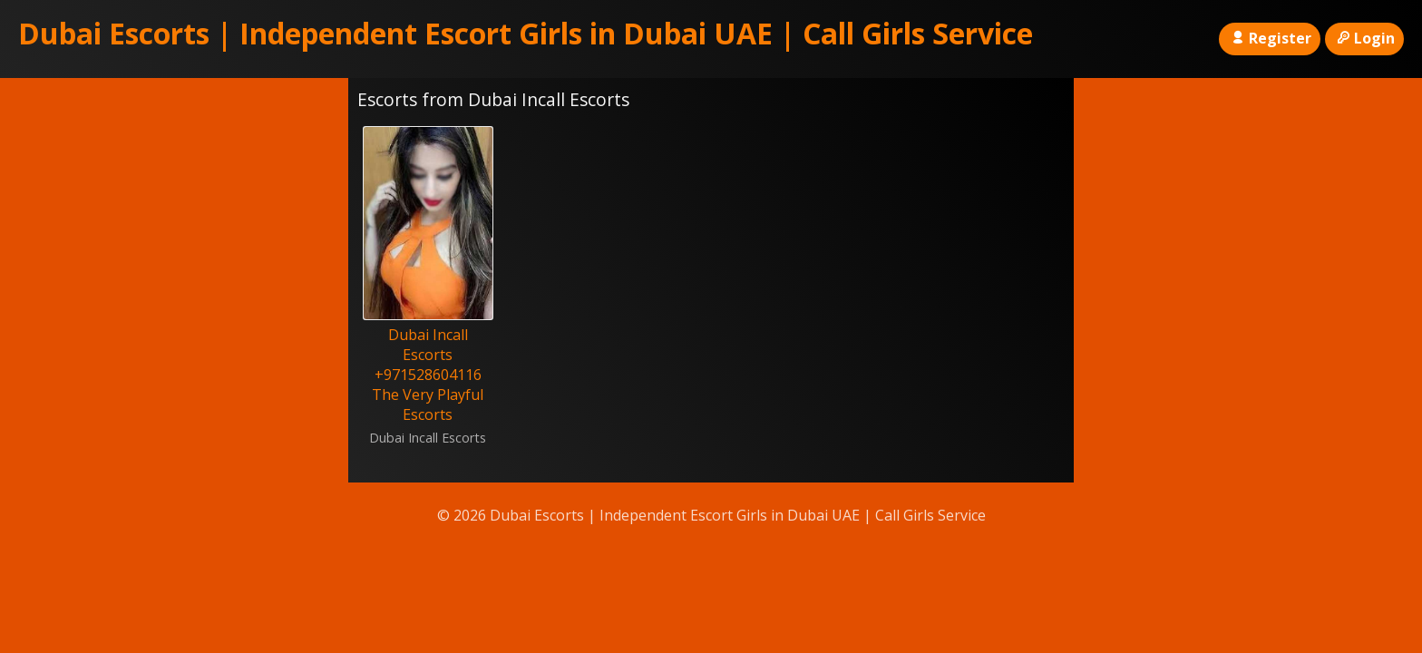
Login (1364, 38)
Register (1269, 38)
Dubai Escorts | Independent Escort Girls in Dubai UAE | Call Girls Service (525, 33)
